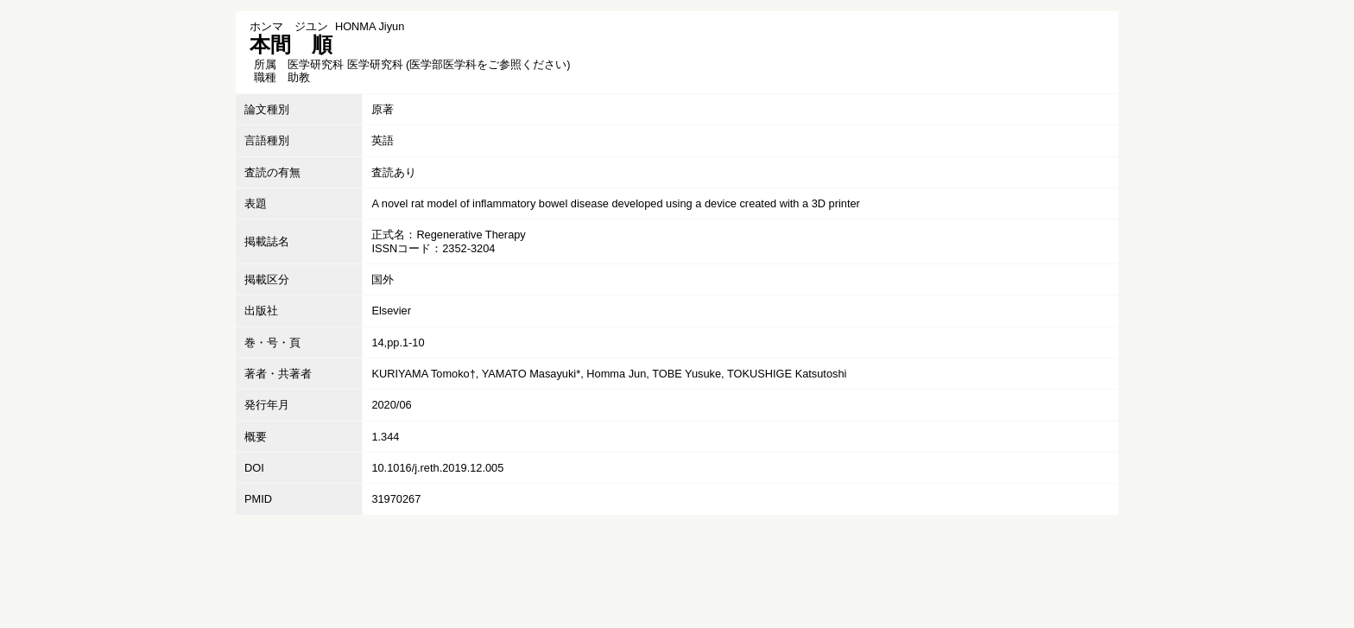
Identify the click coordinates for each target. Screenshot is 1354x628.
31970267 (396, 498)
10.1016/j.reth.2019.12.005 (437, 467)
